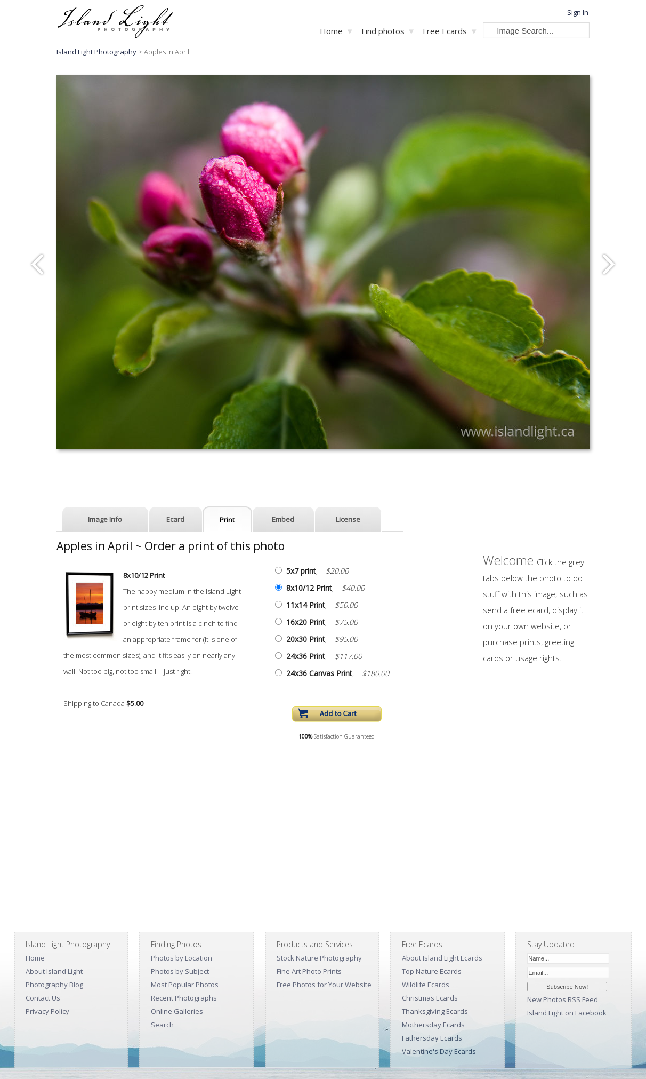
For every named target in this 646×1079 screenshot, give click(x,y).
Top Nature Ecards (432, 971)
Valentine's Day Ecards (439, 1051)
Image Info (105, 519)
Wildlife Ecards (425, 984)
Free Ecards (445, 31)
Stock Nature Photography (319, 958)
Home (331, 31)
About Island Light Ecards (442, 958)
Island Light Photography (96, 52)
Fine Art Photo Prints (309, 971)
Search (162, 1024)
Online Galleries (177, 1011)
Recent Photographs (184, 998)
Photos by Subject (180, 971)
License (348, 519)
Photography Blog (54, 984)
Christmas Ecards (430, 998)
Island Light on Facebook (567, 1013)
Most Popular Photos (185, 984)
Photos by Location (181, 958)
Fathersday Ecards (432, 1038)
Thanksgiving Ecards (435, 1011)
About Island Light (54, 971)
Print (227, 520)
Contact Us (43, 998)
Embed (283, 519)
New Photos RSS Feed (562, 999)
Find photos (383, 31)
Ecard (175, 519)
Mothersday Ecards (433, 1024)
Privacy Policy (47, 1011)
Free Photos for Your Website (324, 984)
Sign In (577, 12)
